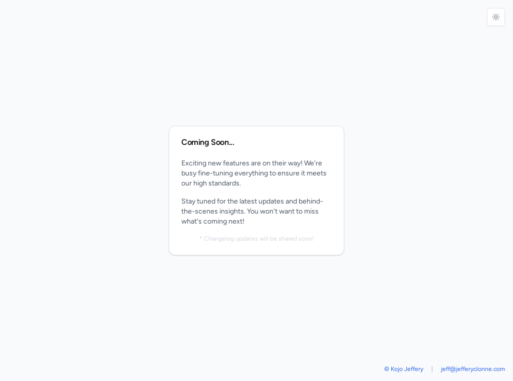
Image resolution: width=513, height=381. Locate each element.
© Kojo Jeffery (403, 368)
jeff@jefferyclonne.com (473, 368)
